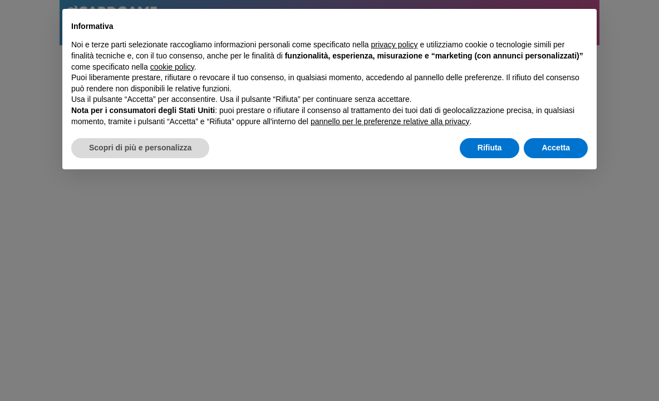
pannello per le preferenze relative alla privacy (390, 121)
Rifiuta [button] (490, 147)
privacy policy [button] (394, 44)
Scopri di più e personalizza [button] (140, 147)
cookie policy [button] (172, 66)
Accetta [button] (556, 147)
